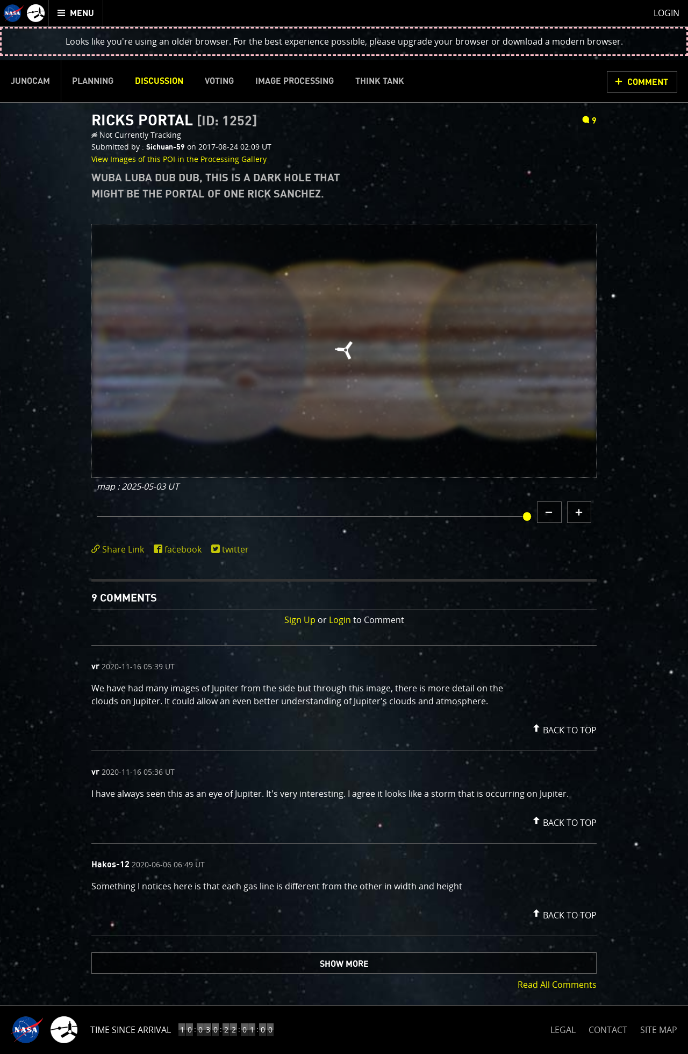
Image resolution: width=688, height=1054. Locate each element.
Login (340, 620)
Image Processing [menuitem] (294, 81)
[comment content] (344, 696)
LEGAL (563, 1028)
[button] (563, 727)
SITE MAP (658, 1030)
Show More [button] (344, 964)
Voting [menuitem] (219, 81)
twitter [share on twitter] (235, 549)
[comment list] (344, 790)
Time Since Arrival (130, 1029)
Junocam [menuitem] (30, 81)
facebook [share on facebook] (183, 549)
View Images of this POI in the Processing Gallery (179, 159)
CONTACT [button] (608, 1030)
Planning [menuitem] (92, 81)
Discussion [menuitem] (159, 81)
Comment (647, 82)
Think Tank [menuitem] (379, 81)
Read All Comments (557, 984)
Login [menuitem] (666, 13)
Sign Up (300, 620)
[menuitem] (76, 13)
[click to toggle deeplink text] (119, 549)
